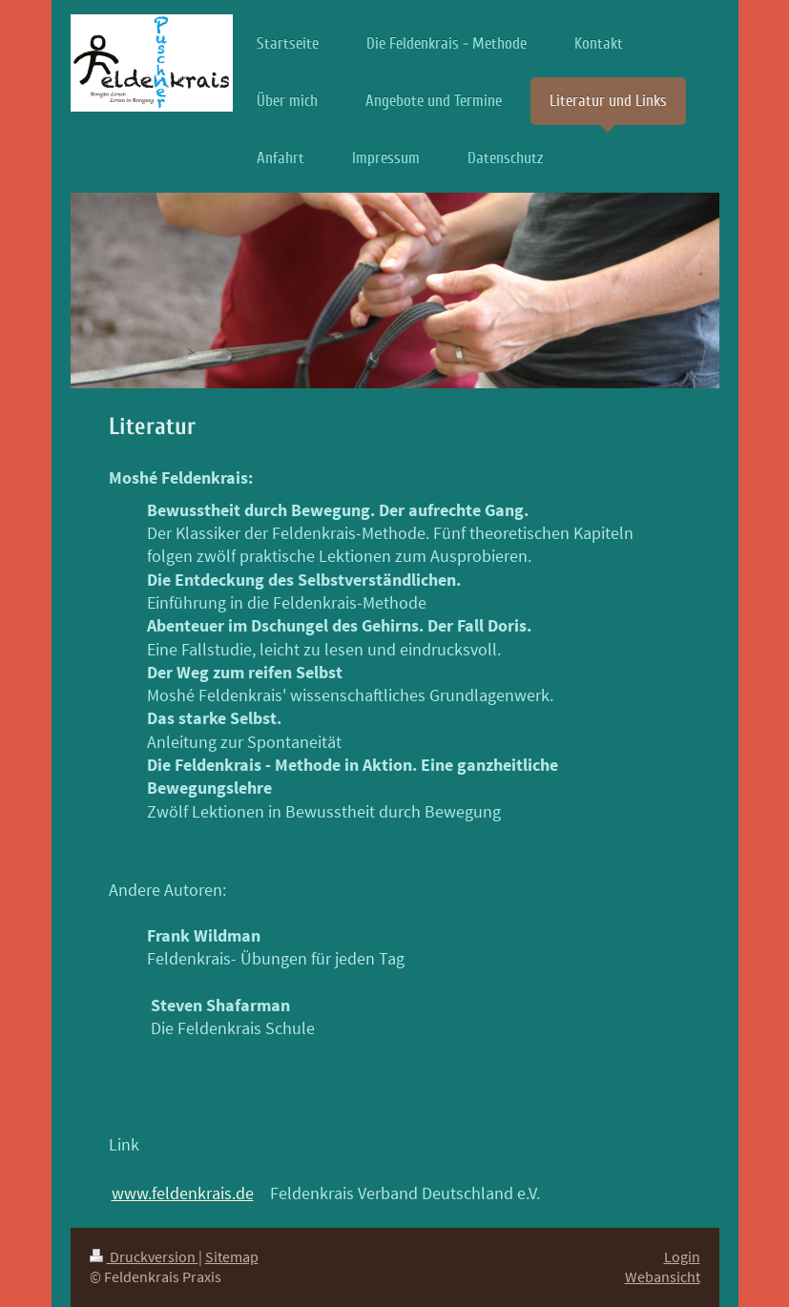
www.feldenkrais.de (183, 1193)
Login (682, 1257)
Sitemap (232, 1257)
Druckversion (144, 1257)
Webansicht (662, 1277)
